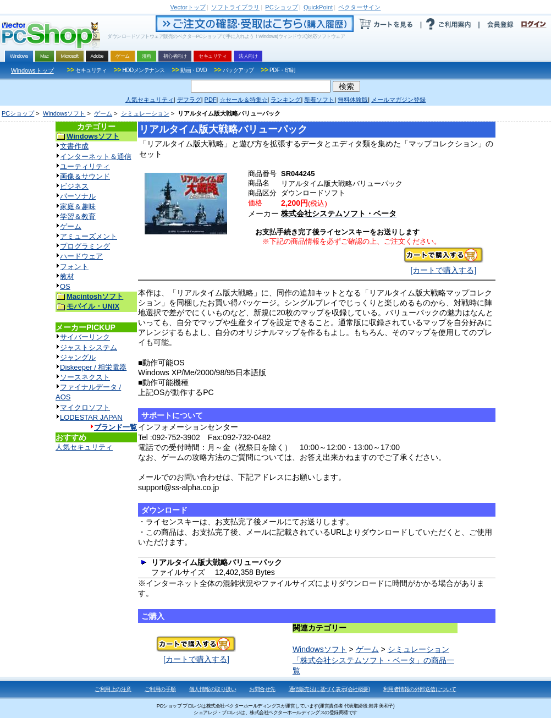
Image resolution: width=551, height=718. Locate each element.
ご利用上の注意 (113, 689)
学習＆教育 (78, 216)
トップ (188, 7)
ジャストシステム (88, 347)
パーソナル (78, 196)
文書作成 (74, 146)
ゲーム (103, 113)
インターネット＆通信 (95, 156)
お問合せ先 (262, 689)
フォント (74, 266)
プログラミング (85, 246)
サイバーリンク (85, 337)
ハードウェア (81, 256)
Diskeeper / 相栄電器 (93, 367)
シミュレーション (145, 113)
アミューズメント (88, 236)
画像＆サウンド (85, 176)
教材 (67, 276)
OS (65, 286)
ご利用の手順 (160, 689)
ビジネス (74, 186)
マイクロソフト (85, 407)
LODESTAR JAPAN (91, 417)
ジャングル (78, 357)
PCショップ (18, 113)
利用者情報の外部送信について (419, 689)
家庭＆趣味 (78, 206)
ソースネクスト (85, 377)
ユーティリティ (85, 166)
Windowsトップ (32, 70)
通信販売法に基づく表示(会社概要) (329, 689)
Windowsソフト (64, 113)
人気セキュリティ (84, 447)
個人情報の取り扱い (212, 689)
